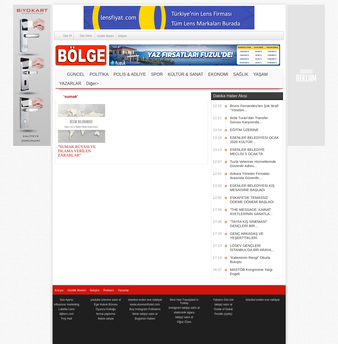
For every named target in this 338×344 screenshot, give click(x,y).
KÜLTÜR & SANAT (185, 74)
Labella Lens (66, 309)
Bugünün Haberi (145, 318)
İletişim (122, 36)
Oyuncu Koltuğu (106, 309)
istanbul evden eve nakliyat (145, 299)
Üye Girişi (83, 35)
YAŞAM (260, 74)
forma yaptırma (105, 314)
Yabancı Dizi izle (223, 299)
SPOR (157, 74)
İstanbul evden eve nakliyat (263, 299)
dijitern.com (66, 314)
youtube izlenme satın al (106, 299)
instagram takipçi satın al (184, 307)
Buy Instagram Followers (144, 309)
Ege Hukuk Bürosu (105, 304)
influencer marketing (66, 304)
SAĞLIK (240, 74)
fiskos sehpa (106, 318)
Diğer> (92, 83)
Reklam (109, 290)
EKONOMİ (218, 74)
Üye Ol (63, 35)
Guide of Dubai (223, 309)
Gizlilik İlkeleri (105, 36)
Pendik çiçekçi (223, 314)
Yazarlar (123, 290)
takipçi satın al (184, 317)
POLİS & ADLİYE (130, 74)
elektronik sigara (184, 312)
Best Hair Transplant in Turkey (184, 301)
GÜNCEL (76, 74)
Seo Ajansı (66, 299)
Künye (59, 290)
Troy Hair (66, 318)
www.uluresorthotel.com (145, 304)
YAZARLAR (70, 83)
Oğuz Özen (184, 322)
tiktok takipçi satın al (144, 314)
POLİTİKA (99, 74)
